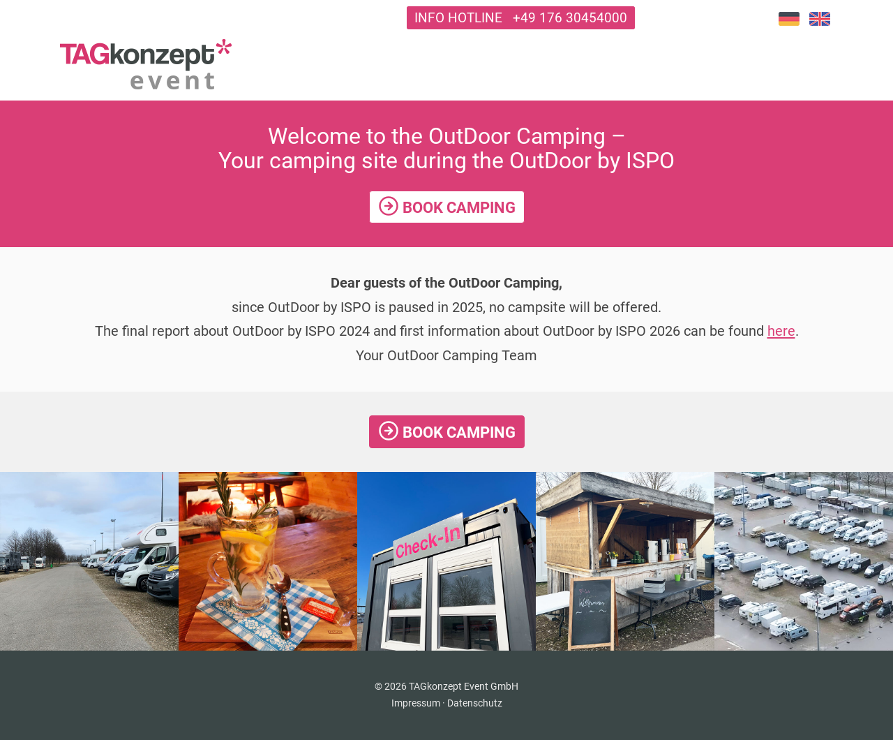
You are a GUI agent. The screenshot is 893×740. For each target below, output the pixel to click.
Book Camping (447, 205)
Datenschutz (474, 703)
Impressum (415, 703)
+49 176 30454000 (570, 18)
